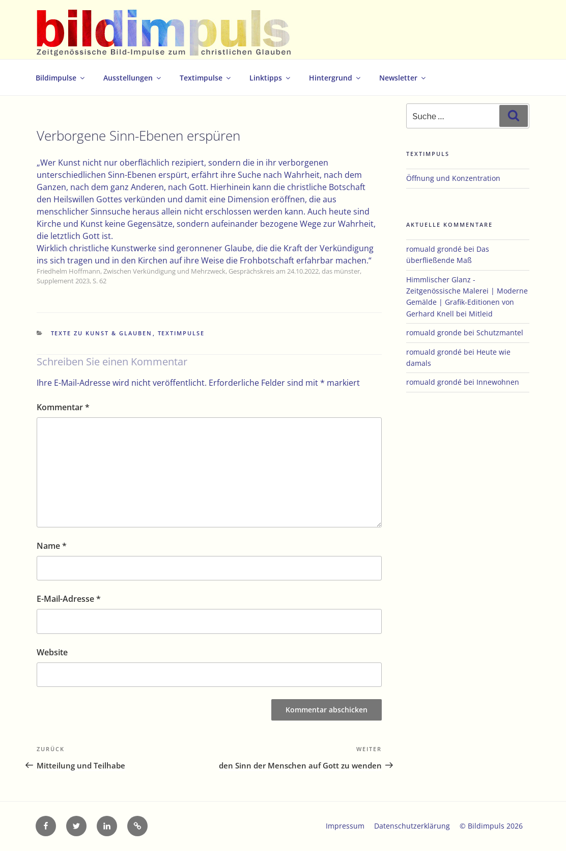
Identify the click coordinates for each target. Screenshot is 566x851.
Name (52, 545)
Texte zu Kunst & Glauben (102, 333)
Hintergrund (335, 78)
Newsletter (403, 78)
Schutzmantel (499, 332)
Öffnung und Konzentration (453, 178)
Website (52, 652)
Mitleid (481, 313)
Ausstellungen (132, 78)
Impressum (345, 826)
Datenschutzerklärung (412, 826)
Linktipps (270, 78)
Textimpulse (206, 78)
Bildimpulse (61, 78)
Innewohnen (497, 382)
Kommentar (63, 407)
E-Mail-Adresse (69, 598)
